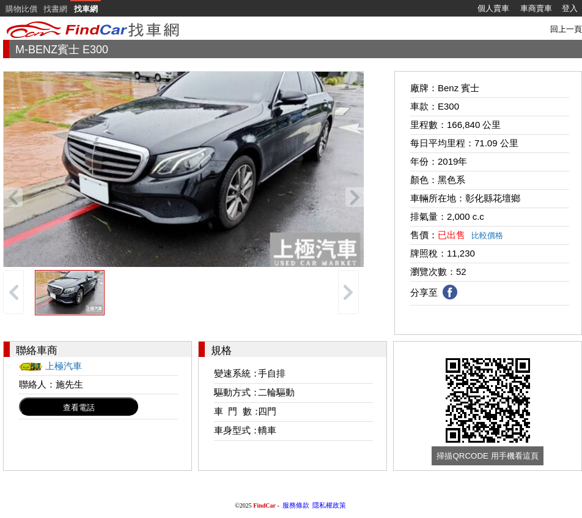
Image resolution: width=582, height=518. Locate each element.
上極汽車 (63, 366)
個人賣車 (493, 8)
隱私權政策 (329, 505)
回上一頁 (566, 29)
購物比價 (21, 8)
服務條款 (295, 505)
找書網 (55, 8)
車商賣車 (536, 8)
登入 (570, 8)
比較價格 (487, 235)
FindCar (264, 505)
